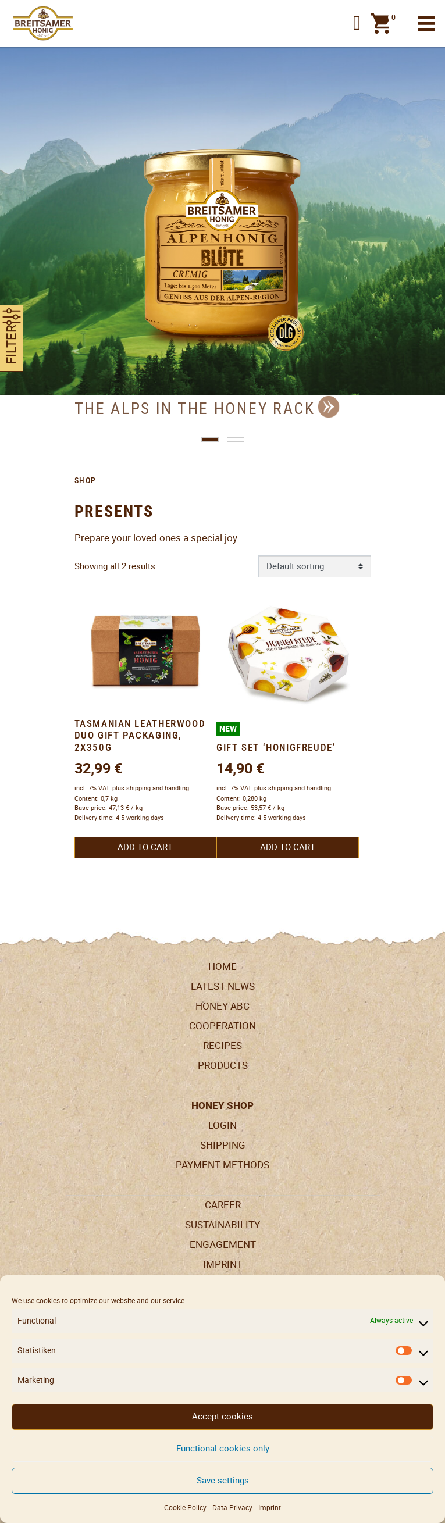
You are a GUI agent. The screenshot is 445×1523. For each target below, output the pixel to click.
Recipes (222, 1046)
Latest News (223, 986)
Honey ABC (222, 1006)
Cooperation (222, 1026)
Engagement (223, 1244)
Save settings (223, 1480)
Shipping (222, 1145)
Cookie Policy (185, 1508)
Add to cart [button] (145, 847)
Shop (85, 480)
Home (222, 966)
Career (223, 1205)
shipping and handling (157, 788)
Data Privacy (232, 1508)
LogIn (222, 1125)
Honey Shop (222, 1105)
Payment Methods (222, 1165)
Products (223, 1065)
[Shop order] (314, 566)
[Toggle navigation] (426, 23)
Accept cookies (222, 1416)
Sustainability (222, 1225)
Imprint (269, 1508)
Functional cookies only (222, 1448)
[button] (357, 23)
